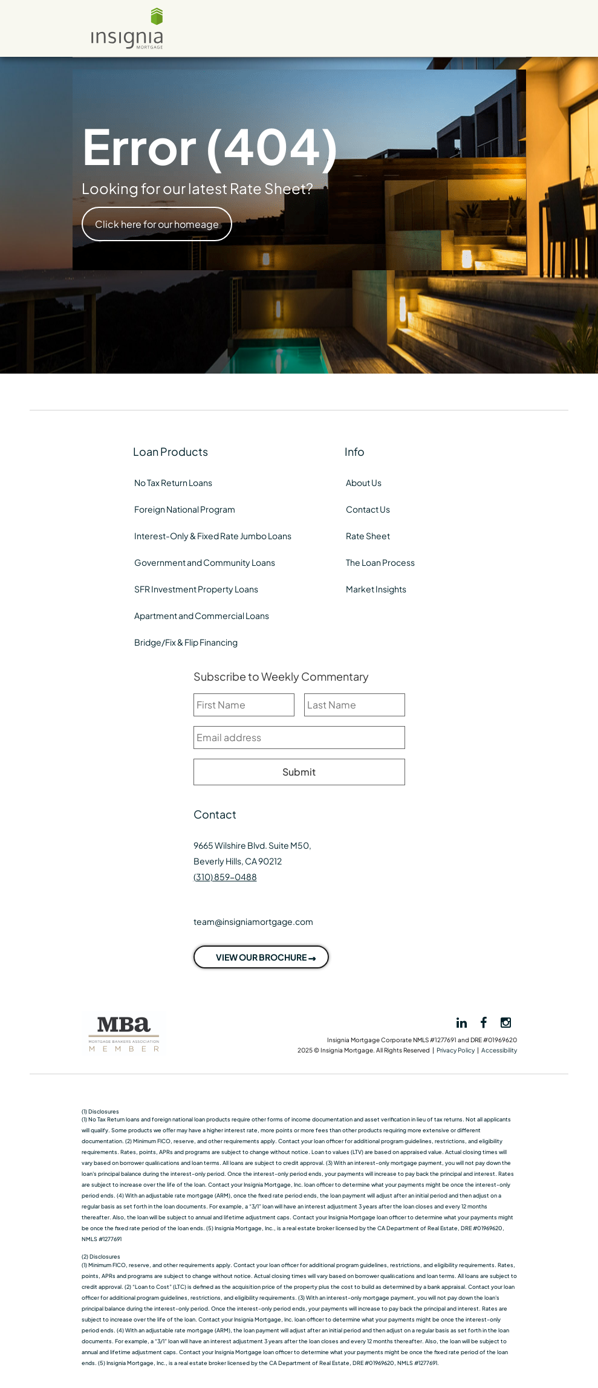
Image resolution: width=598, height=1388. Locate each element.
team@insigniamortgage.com (253, 921)
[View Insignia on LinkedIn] (461, 1023)
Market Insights (376, 588)
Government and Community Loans (204, 562)
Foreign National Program (184, 509)
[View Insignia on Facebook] (484, 1022)
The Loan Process (380, 562)
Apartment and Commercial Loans (201, 615)
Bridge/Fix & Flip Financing (186, 642)
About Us (364, 482)
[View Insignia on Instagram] (506, 1022)
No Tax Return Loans (173, 482)
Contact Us (368, 509)
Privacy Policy (456, 1050)
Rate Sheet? (271, 188)
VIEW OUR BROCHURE (261, 957)
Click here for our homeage (157, 224)
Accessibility (499, 1050)
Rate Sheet (368, 535)
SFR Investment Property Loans (196, 588)
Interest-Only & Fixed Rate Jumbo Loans (212, 535)
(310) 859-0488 (225, 876)
